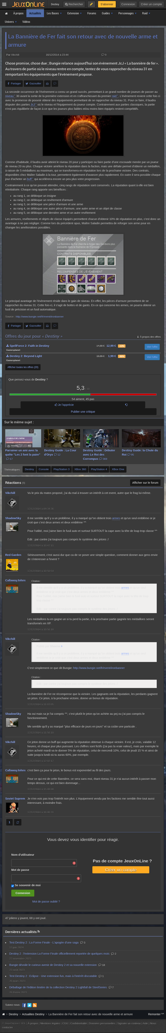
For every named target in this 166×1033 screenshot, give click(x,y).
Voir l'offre (152, 346)
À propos (33, 1023)
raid (114, 96)
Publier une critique (83, 411)
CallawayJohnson (17, 580)
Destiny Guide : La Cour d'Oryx (60, 452)
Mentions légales (50, 1023)
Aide (145, 1023)
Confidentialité (78, 1023)
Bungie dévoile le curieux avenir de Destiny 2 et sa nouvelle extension (53, 965)
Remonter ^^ (156, 1014)
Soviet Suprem (15, 798)
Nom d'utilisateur (22, 854)
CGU (65, 1023)
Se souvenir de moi (28, 885)
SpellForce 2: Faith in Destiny (27, 345)
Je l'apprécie (64, 404)
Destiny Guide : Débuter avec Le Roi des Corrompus (99, 454)
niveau (9, 96)
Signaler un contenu (129, 1023)
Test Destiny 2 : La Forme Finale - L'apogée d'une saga (43, 942)
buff (29, 179)
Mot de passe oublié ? (46, 901)
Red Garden (13, 555)
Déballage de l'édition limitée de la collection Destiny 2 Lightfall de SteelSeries (58, 987)
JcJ (33, 104)
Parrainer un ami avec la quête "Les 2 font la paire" (22, 454)
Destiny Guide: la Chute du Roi (140, 452)
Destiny (13, 1014)
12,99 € (111, 345)
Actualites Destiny (33, 1014)
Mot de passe (20, 869)
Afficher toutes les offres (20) (22, 367)
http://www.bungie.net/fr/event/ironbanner (40, 316)
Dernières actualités (21, 931)
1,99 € (112, 356)
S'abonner (106, 4)
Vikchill (15, 54)
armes (116, 518)
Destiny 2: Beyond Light (24, 356)
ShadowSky (13, 518)
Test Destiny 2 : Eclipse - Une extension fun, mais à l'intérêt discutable (53, 976)
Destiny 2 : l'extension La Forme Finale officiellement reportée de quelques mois (59, 953)
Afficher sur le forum (145, 482)
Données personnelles (102, 1023)
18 (101, 965)
